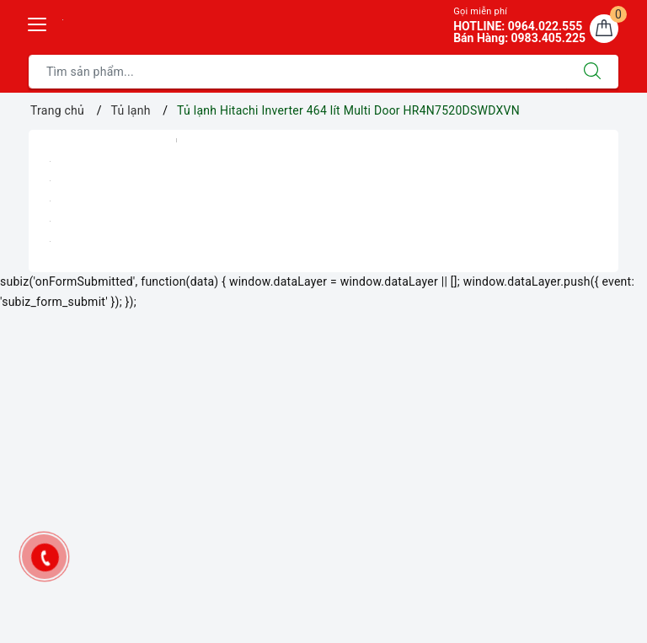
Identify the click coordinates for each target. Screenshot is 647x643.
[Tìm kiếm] (592, 71)
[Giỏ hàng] (604, 28)
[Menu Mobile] (38, 22)
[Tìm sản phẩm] (298, 71)
